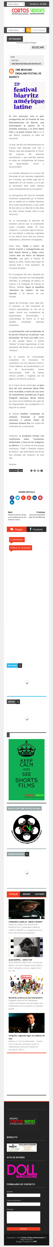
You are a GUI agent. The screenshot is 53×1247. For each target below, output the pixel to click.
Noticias (15, 60)
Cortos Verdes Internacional (32, 1238)
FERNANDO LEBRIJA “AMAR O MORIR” (26, 921)
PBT (35, 1242)
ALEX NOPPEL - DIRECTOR (20, 959)
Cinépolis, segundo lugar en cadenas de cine (27, 1037)
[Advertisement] (28, 639)
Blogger (33, 43)
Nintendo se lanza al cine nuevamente (26, 997)
